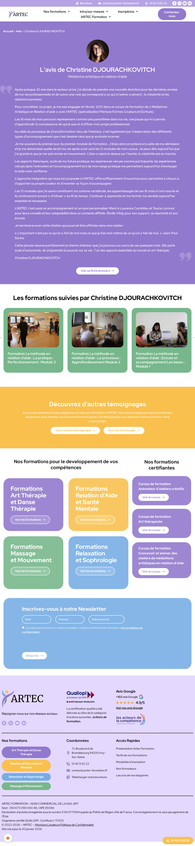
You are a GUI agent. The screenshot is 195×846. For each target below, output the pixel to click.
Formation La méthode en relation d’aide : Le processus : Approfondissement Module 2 (96, 358)
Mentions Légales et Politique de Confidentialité (64, 820)
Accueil (8, 31)
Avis (19, 31)
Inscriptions (128, 11)
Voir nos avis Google (129, 709)
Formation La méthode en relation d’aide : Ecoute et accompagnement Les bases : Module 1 (160, 360)
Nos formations (57, 11)
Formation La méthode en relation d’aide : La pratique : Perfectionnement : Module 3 (32, 358)
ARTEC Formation (96, 17)
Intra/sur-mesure (94, 11)
